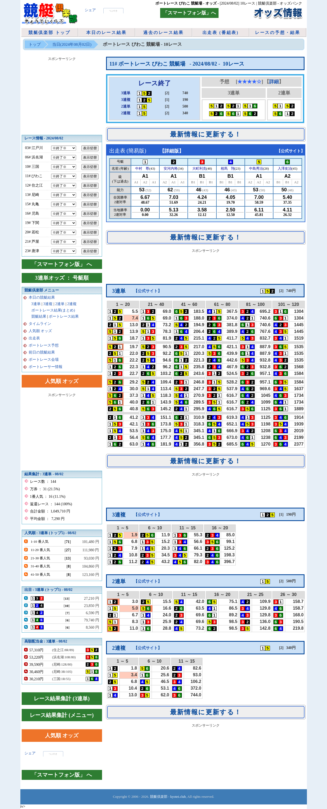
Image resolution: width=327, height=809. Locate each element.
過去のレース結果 (163, 32)
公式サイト (291, 151)
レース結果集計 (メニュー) (61, 715)
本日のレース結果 (106, 32)
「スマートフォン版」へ (189, 13)
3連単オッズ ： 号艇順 (62, 278)
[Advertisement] (205, 267)
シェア (90, 10)
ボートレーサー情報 (45, 367)
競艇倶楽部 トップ (49, 32)
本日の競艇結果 (42, 297)
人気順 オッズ (40, 331)
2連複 (72, 304)
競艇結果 (38, 316)
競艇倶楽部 (158, 797)
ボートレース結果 (64, 316)
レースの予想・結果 (277, 32)
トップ (35, 44)
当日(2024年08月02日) (72, 44)
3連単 (36, 304)
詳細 (274, 81)
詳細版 (171, 151)
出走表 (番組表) (220, 32)
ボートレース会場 (44, 360)
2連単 (60, 304)
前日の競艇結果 (42, 352)
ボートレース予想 (44, 345)
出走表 (34, 338)
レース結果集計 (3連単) (61, 698)
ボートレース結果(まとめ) (53, 310)
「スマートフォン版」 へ (62, 264)
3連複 (47, 304)
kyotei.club (178, 797)
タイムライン (40, 324)
